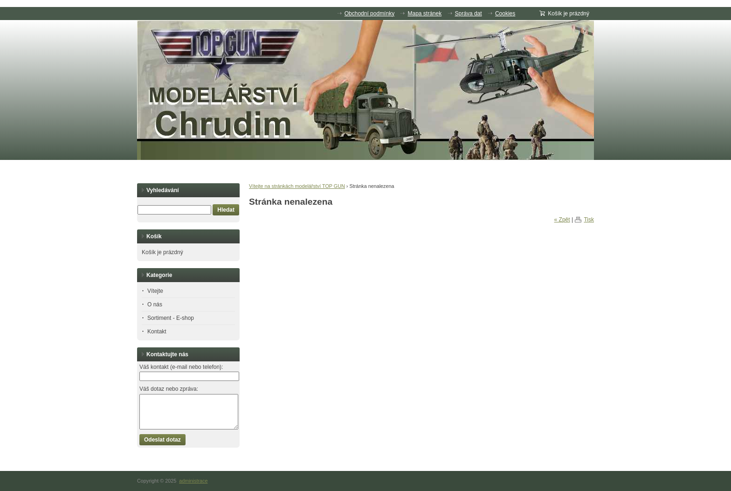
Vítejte (155, 291)
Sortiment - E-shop (170, 318)
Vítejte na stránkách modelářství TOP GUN (297, 186)
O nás (154, 304)
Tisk (589, 219)
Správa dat (468, 13)
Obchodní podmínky (369, 13)
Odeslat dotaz (162, 439)
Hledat (225, 210)
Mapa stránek (424, 13)
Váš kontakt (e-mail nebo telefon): (181, 367)
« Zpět (562, 219)
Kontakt (156, 331)
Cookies (505, 13)
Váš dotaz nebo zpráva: (168, 389)
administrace (193, 481)
